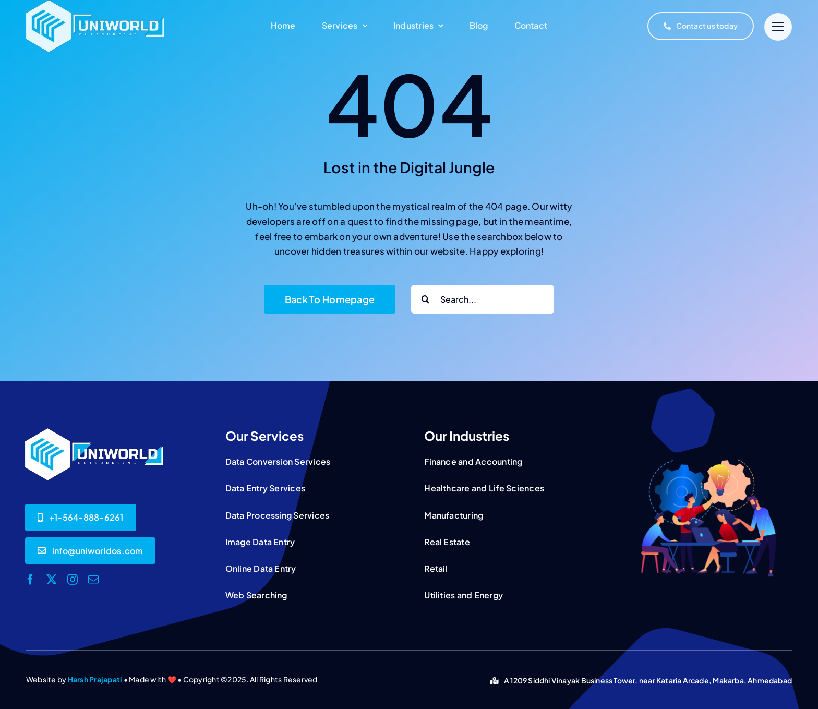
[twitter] (51, 579)
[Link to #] (778, 27)
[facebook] (30, 579)
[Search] (425, 299)
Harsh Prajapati (95, 679)
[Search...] (482, 299)
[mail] (93, 579)
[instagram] (72, 579)
